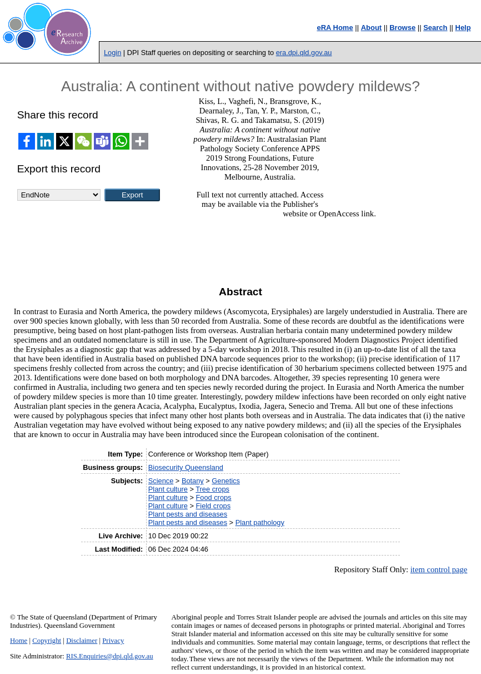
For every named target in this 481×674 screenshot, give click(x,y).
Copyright (46, 641)
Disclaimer (81, 641)
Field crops (213, 506)
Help (463, 27)
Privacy (113, 641)
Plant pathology (260, 522)
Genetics (226, 481)
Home (18, 641)
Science (161, 481)
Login (112, 52)
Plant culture (168, 489)
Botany (193, 481)
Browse (402, 27)
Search (435, 27)
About (371, 27)
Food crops (214, 497)
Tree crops (212, 489)
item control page (439, 569)
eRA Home (335, 27)
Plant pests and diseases (187, 514)
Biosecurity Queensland (185, 467)
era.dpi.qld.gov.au (304, 52)
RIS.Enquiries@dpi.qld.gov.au (109, 656)
